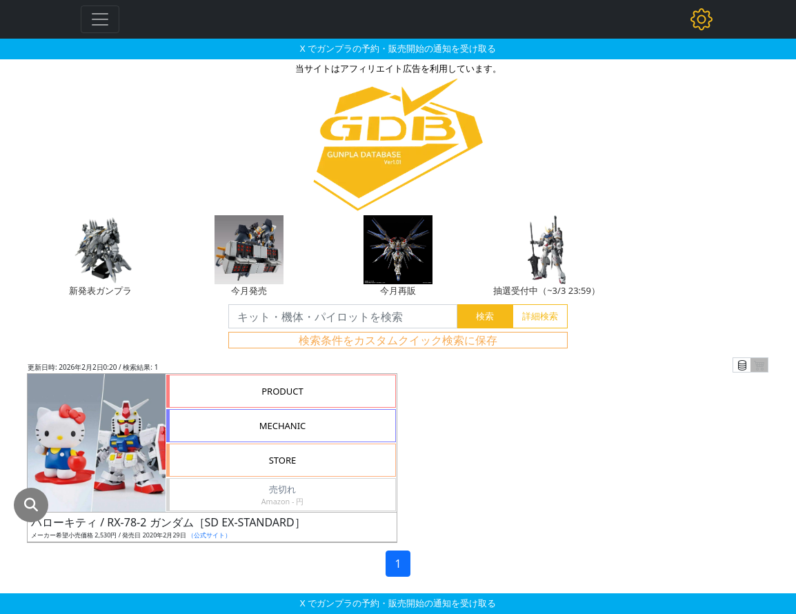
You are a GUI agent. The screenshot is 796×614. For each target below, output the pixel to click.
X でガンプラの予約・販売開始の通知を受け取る (398, 48)
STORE (283, 460)
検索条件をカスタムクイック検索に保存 (398, 340)
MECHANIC (282, 425)
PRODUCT (282, 391)
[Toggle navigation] (100, 19)
